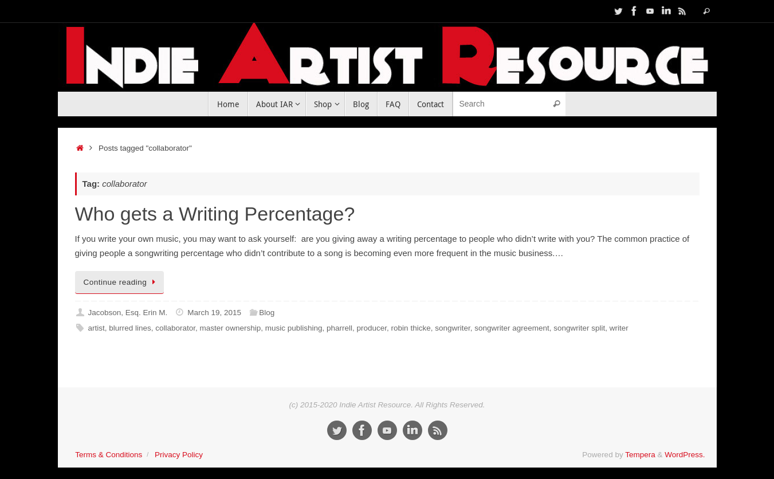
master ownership (230, 328)
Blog (266, 312)
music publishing (294, 328)
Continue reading (122, 282)
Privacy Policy (179, 454)
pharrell (339, 328)
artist (96, 328)
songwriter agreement (511, 328)
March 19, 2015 (214, 312)
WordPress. (685, 454)
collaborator (175, 328)
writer (619, 328)
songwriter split (579, 328)
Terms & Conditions (108, 454)
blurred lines (130, 328)
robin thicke (411, 328)
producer (372, 328)
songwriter (452, 328)
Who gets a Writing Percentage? (215, 214)
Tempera (640, 454)
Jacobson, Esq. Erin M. (127, 312)
